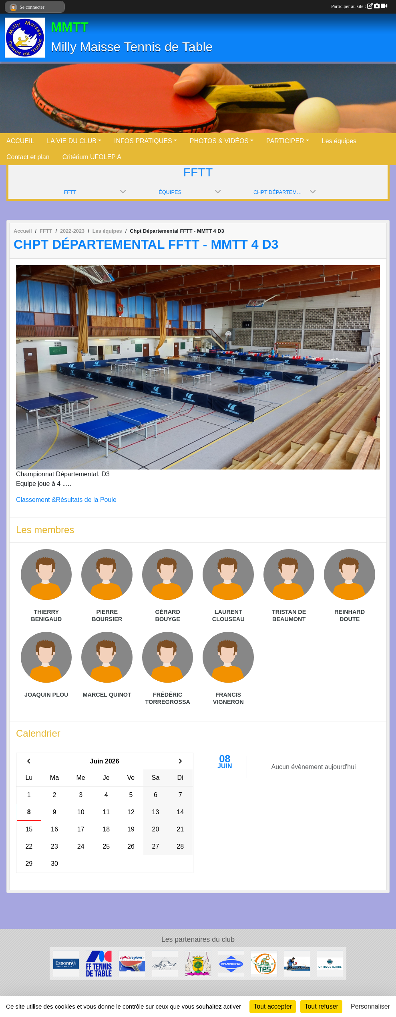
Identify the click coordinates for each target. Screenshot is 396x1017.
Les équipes (339, 141)
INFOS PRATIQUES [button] (143, 141)
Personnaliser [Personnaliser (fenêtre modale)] (370, 1006)
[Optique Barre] (330, 963)
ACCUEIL (20, 141)
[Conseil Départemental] (66, 963)
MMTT (69, 27)
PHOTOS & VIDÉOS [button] (219, 141)
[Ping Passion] (297, 963)
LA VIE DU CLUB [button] (71, 141)
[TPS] (264, 963)
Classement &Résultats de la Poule (66, 499)
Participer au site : (359, 6)
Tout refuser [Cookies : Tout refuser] (321, 1006)
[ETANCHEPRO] (231, 963)
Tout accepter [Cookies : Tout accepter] (272, 1006)
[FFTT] (99, 963)
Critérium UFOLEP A (91, 157)
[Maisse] (198, 963)
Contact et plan (28, 157)
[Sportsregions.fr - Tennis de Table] (132, 963)
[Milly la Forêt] (165, 963)
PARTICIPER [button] (285, 141)
